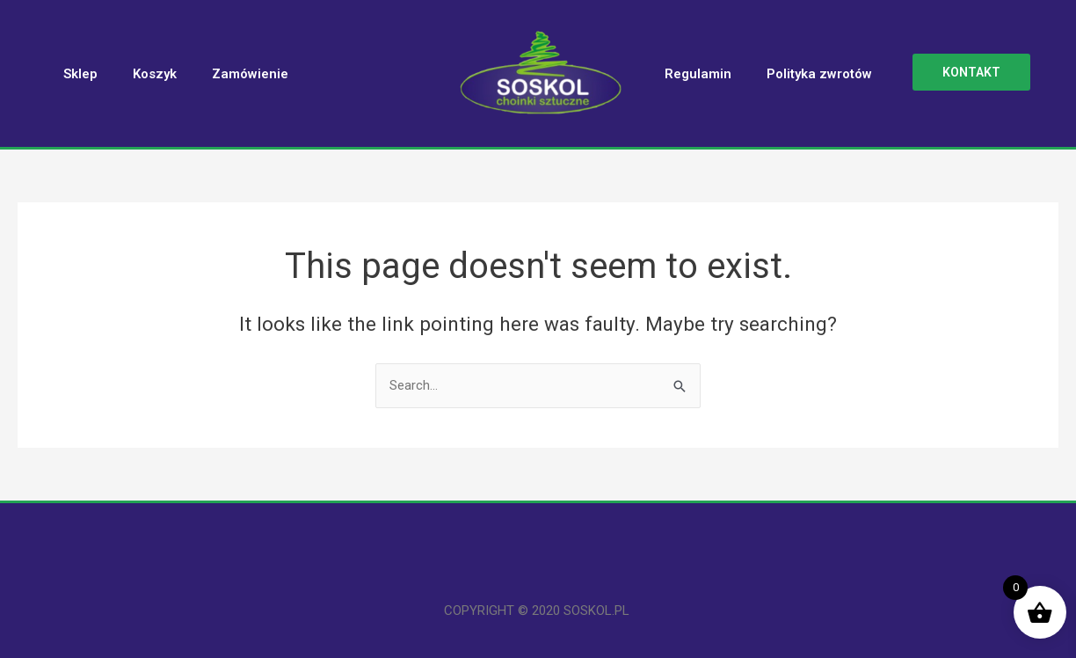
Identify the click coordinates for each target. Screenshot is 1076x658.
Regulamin (698, 74)
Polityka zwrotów (819, 74)
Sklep (80, 74)
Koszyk (155, 74)
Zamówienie (250, 74)
